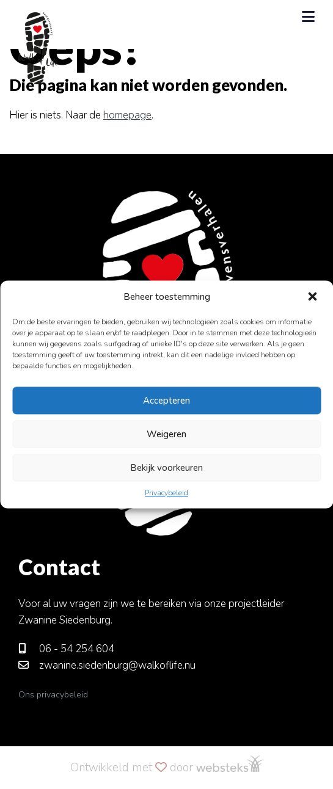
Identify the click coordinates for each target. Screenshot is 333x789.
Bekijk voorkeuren (166, 468)
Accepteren (166, 400)
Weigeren (166, 434)
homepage (127, 115)
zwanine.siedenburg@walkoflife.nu (107, 665)
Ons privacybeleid (53, 694)
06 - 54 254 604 (66, 649)
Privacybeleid (166, 493)
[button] (313, 296)
